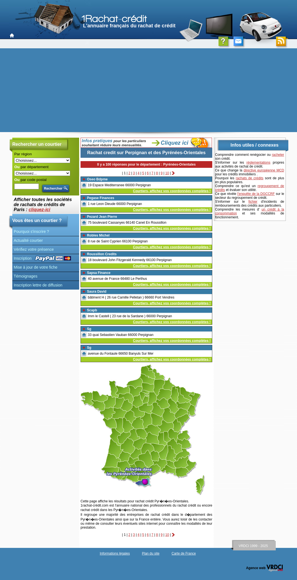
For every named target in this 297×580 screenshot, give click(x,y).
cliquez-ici (39, 209)
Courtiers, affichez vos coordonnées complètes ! (172, 191)
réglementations (258, 162)
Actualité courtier (28, 240)
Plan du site (150, 553)
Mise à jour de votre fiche (35, 267)
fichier (252, 202)
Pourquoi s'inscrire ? (31, 231)
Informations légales (115, 553)
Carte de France (184, 553)
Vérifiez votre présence (34, 249)
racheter (278, 155)
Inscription (23, 258)
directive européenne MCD (264, 170)
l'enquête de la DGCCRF (256, 194)
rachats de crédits (249, 178)
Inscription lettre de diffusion (38, 285)
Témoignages (25, 276)
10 (167, 173)
